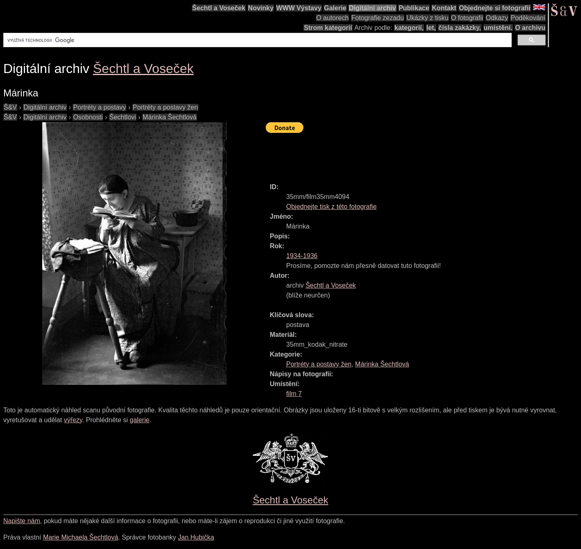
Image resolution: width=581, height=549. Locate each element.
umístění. (498, 27)
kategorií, (409, 27)
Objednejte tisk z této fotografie (331, 206)
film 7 (294, 393)
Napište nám (21, 520)
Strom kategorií (328, 27)
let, (431, 27)
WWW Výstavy (298, 8)
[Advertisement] (415, 154)
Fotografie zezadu (377, 17)
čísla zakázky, (459, 27)
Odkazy (497, 17)
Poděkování (527, 17)
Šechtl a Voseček (219, 8)
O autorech (332, 17)
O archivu (530, 27)
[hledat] (256, 40)
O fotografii (467, 17)
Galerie (335, 8)
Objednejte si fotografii (494, 8)
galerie (139, 419)
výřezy (73, 419)
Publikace (414, 8)
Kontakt (444, 8)
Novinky (260, 8)
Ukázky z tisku (427, 17)
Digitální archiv (372, 8)
